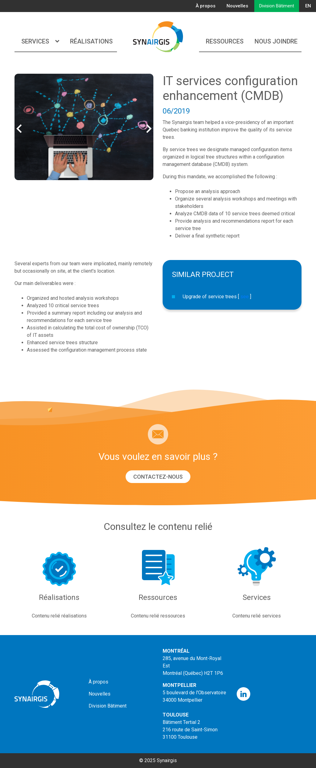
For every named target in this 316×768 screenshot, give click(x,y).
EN (308, 6)
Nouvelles (237, 6)
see (244, 296)
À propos (205, 6)
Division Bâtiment (276, 6)
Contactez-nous (158, 476)
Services (40, 41)
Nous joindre (276, 41)
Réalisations (91, 41)
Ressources (224, 41)
